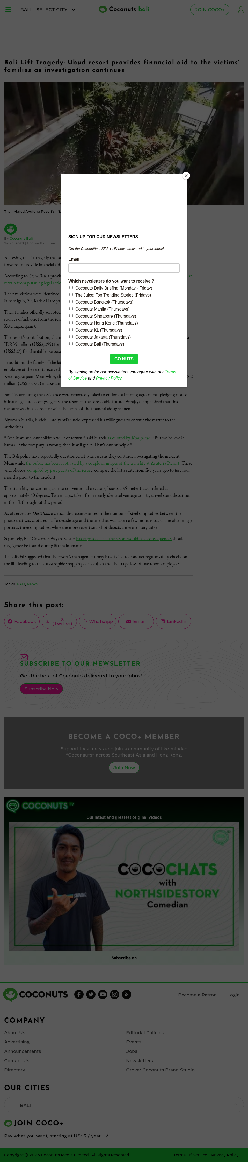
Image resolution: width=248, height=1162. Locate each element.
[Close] (186, 176)
